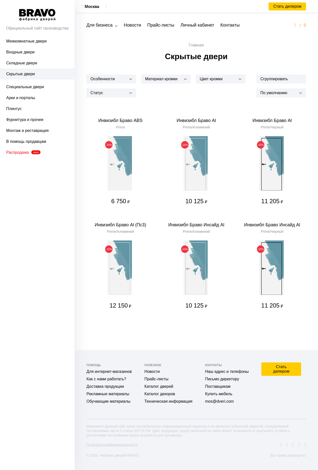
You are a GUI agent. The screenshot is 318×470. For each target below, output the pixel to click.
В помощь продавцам (26, 141)
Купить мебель (218, 394)
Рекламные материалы (107, 394)
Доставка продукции (105, 386)
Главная (196, 45)
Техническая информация (168, 401)
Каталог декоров (159, 394)
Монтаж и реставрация (27, 130)
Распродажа (23, 152)
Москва (92, 6)
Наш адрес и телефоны (227, 371)
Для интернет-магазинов (109, 371)
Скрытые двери (20, 74)
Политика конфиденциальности (112, 445)
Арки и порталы (20, 98)
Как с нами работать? (106, 379)
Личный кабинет (197, 25)
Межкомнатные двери (26, 41)
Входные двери (20, 52)
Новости (132, 25)
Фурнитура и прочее (24, 120)
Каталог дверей (158, 386)
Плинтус (14, 109)
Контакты (230, 25)
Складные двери (21, 63)
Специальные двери (25, 87)
